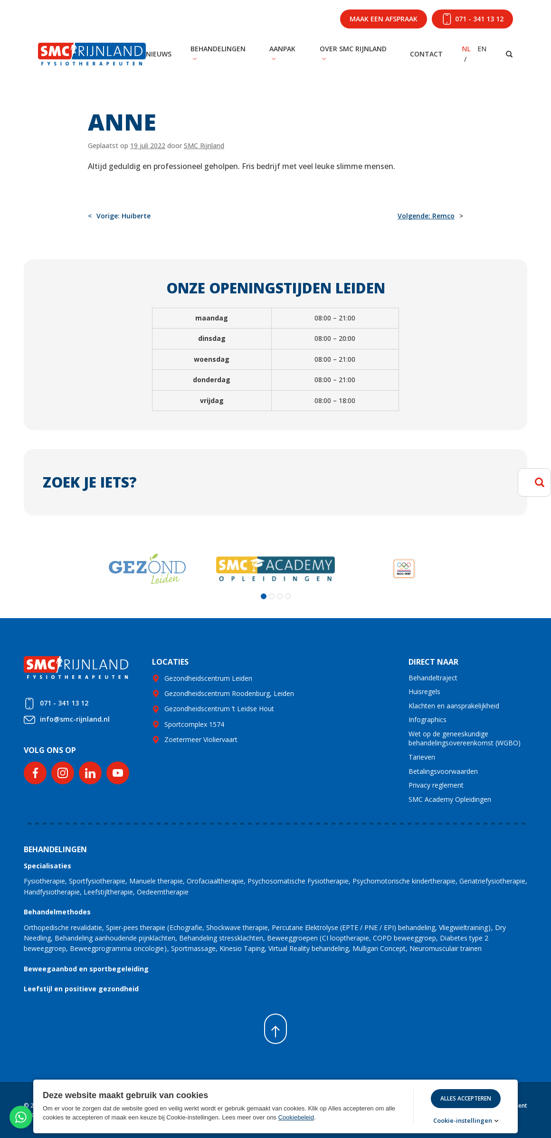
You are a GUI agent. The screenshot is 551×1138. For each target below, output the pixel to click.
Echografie (186, 927)
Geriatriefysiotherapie (492, 880)
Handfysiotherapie (52, 891)
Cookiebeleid (296, 1117)
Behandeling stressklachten (221, 937)
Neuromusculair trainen (445, 948)
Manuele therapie (156, 880)
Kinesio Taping (242, 948)
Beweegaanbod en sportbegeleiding (86, 968)
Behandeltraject (432, 677)
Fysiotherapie (44, 880)
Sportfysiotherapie (97, 880)
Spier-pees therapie (135, 927)
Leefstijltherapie (108, 891)
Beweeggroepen (292, 937)
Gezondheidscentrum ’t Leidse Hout (219, 708)
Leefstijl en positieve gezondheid (81, 988)
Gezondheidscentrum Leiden (208, 678)
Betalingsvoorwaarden (443, 771)
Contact (426, 53)
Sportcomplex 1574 (194, 724)
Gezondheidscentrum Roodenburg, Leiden (229, 693)
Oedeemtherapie (163, 891)
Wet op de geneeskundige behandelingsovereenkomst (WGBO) (464, 738)
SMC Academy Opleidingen (449, 799)
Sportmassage (193, 948)
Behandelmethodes (57, 911)
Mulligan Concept (379, 948)
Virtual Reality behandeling (308, 948)
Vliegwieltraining (463, 927)
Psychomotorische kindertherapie (404, 880)
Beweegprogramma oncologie (117, 948)
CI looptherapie (345, 937)
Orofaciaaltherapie (215, 880)
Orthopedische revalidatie (63, 927)
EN (481, 48)
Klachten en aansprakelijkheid (453, 705)
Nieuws (158, 53)
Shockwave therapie (237, 927)
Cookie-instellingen (462, 1121)
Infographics (427, 719)
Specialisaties (47, 865)
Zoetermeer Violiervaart (201, 739)
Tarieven (421, 757)
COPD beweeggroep (404, 937)
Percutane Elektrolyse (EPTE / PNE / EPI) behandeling (353, 927)
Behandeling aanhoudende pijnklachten (115, 937)
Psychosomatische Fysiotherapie (298, 880)
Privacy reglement (436, 785)
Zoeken (539, 482)
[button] (263, 596)
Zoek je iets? (90, 482)
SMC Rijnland (204, 145)
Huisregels (424, 691)
